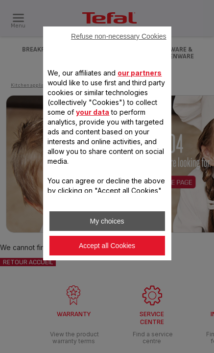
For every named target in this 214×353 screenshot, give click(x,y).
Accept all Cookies (107, 246)
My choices (107, 221)
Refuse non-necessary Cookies (118, 36)
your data (92, 112)
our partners (140, 73)
